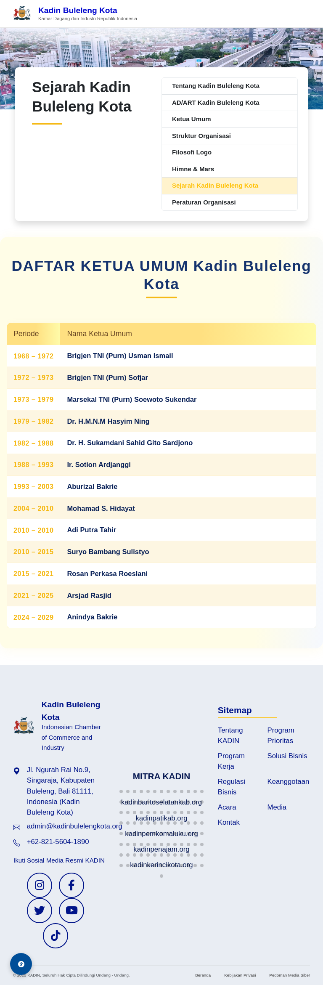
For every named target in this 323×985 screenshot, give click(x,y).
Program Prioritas (280, 735)
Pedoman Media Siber (289, 975)
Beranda (203, 975)
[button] (121, 791)
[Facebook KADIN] (71, 885)
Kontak (229, 822)
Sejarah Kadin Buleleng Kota (215, 185)
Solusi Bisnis (287, 756)
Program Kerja (231, 761)
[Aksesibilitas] (21, 964)
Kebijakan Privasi (240, 975)
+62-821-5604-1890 (58, 842)
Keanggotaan (288, 782)
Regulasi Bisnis (231, 787)
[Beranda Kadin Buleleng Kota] (75, 13)
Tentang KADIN (230, 735)
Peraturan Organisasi (204, 202)
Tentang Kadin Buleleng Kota (215, 85)
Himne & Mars (193, 169)
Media (277, 807)
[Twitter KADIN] (39, 910)
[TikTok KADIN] (55, 935)
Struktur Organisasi (201, 135)
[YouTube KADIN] (71, 910)
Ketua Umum (191, 118)
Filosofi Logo (192, 152)
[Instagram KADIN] (39, 885)
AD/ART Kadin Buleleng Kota (215, 102)
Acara (227, 807)
